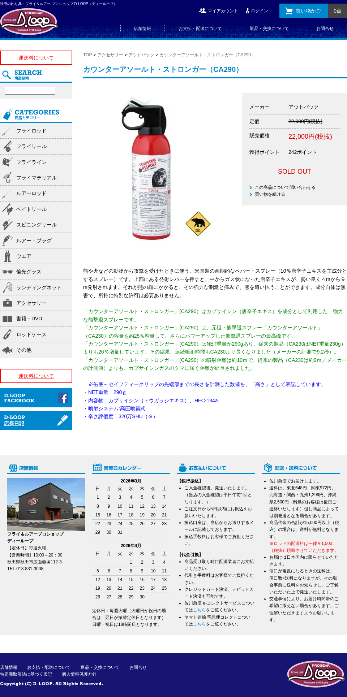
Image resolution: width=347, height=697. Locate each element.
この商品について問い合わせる (285, 187)
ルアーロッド (31, 193)
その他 (23, 350)
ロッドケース (31, 334)
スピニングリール (36, 225)
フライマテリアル (36, 178)
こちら (199, 609)
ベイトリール (31, 209)
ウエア (23, 256)
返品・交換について (269, 28)
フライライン (31, 162)
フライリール (31, 146)
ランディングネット (39, 287)
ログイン (259, 10)
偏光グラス (29, 271)
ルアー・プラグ (34, 240)
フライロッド (31, 131)
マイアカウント (223, 10)
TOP (87, 54)
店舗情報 (142, 28)
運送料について (36, 58)
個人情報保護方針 (79, 674)
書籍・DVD (29, 318)
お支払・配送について (200, 28)
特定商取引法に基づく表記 (26, 674)
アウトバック (141, 54)
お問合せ (325, 28)
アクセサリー (110, 54)
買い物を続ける (270, 194)
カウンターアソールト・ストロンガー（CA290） (207, 54)
